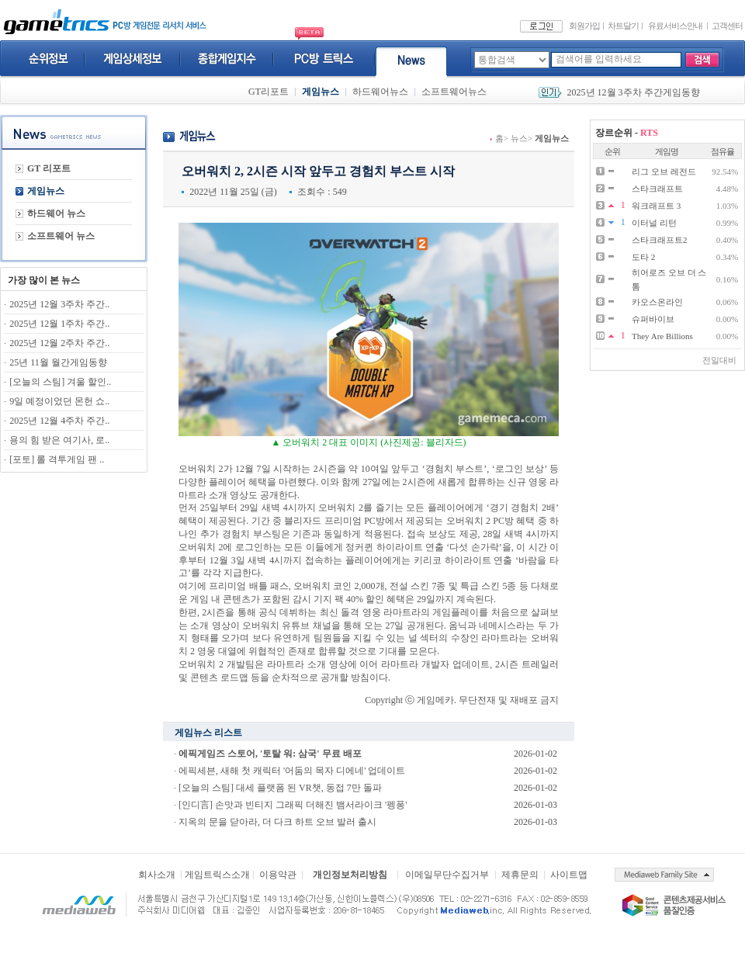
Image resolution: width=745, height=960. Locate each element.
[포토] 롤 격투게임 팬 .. (56, 459)
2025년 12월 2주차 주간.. (59, 343)
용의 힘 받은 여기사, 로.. (59, 440)
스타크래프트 (657, 188)
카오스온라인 (657, 302)
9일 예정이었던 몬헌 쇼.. (59, 401)
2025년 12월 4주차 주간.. (59, 420)
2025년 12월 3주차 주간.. (59, 304)
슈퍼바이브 (653, 319)
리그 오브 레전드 (664, 171)
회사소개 (156, 874)
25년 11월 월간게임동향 (58, 362)
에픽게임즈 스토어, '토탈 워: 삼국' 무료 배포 (270, 753)
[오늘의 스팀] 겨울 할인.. (60, 381)
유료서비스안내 (675, 25)
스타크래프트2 (660, 239)
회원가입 (584, 25)
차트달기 (623, 25)
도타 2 (643, 257)
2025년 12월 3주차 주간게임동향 (633, 92)
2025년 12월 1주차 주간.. (59, 323)
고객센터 (727, 25)
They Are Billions (662, 336)
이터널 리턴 (654, 222)
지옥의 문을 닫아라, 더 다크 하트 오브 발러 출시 (277, 821)
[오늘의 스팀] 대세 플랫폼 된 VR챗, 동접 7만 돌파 (280, 787)
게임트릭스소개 (217, 874)
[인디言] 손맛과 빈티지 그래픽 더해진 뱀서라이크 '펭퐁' (292, 804)
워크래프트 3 (656, 205)
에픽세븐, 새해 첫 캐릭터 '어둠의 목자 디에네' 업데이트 (291, 770)
